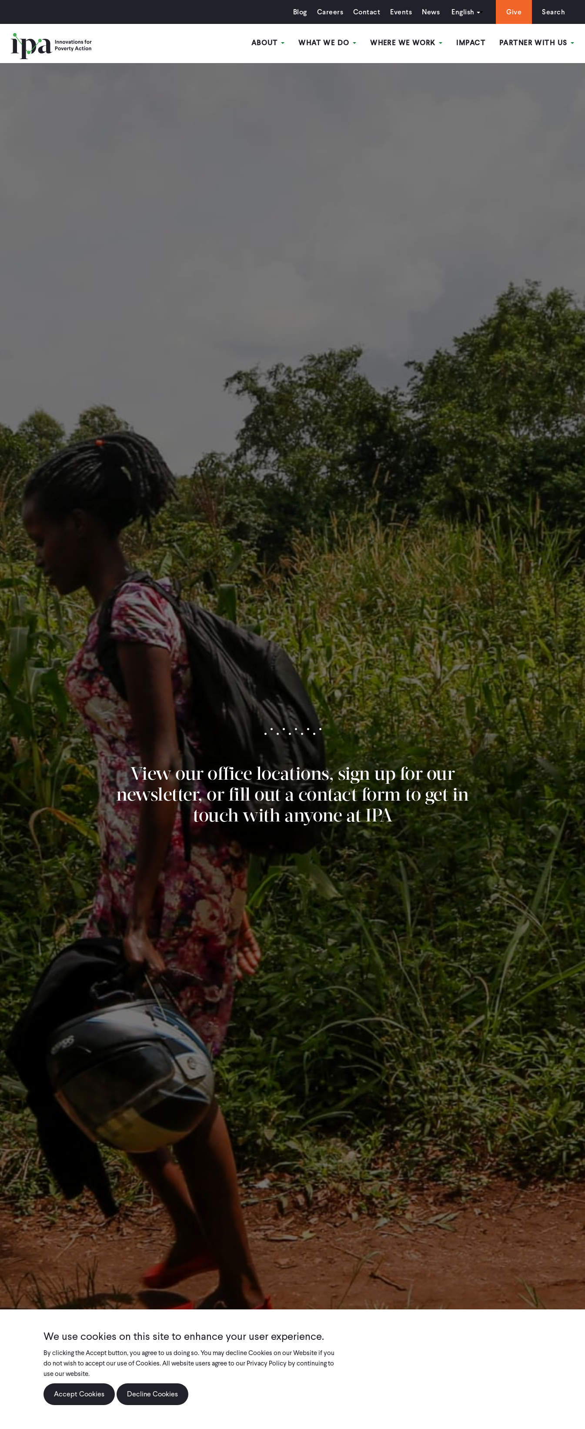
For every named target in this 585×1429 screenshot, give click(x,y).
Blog (300, 12)
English (462, 12)
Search (553, 12)
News (431, 12)
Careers (330, 12)
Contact (366, 12)
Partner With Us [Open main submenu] (536, 42)
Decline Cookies (152, 1397)
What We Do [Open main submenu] (327, 42)
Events (401, 12)
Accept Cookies (79, 1397)
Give (513, 12)
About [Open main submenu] (268, 42)
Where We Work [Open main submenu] (406, 42)
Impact (470, 42)
